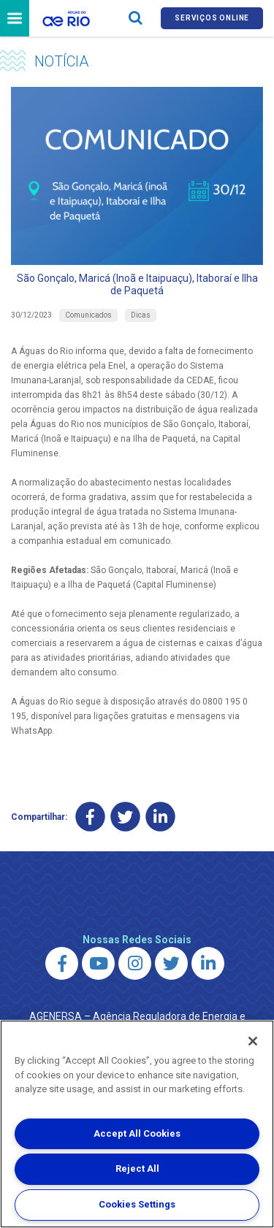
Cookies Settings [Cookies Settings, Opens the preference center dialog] (137, 1204)
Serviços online (212, 18)
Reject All (137, 1168)
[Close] (253, 1041)
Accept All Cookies (137, 1133)
